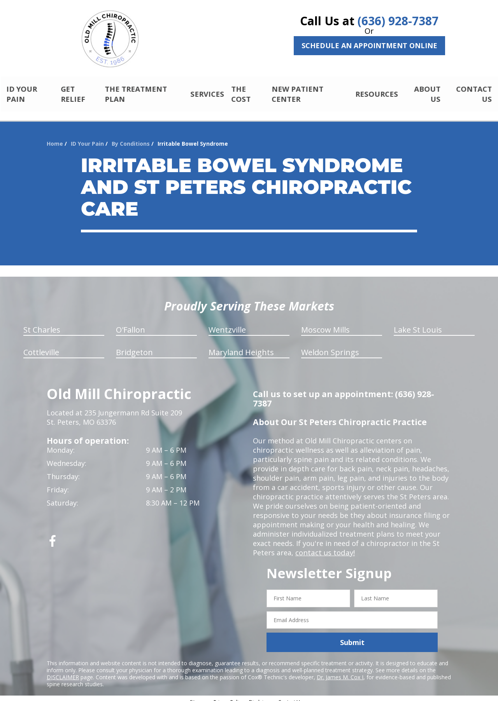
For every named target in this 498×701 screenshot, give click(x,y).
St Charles (41, 323)
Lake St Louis (418, 323)
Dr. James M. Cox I (340, 670)
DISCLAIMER (63, 670)
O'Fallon (130, 323)
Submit (352, 635)
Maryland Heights (241, 345)
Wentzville (227, 323)
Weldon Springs (330, 345)
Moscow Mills (325, 323)
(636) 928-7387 (398, 21)
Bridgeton (134, 345)
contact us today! (324, 546)
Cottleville (41, 345)
